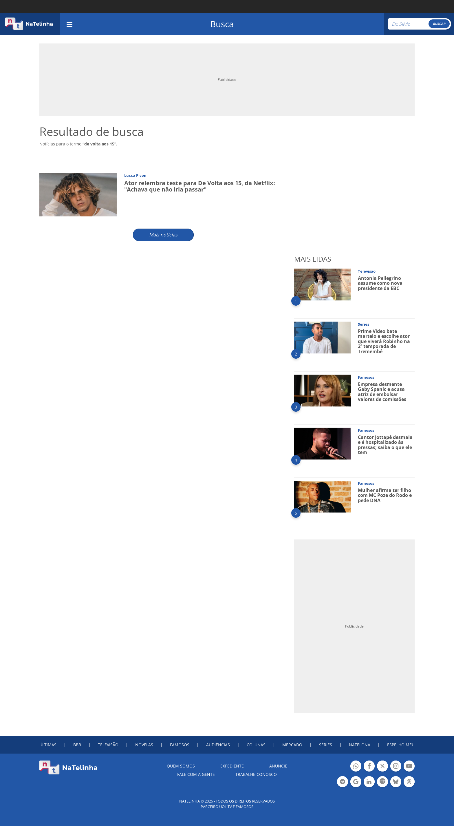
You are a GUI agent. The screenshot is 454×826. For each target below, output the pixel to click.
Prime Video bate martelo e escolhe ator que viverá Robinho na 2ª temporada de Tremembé (384, 341)
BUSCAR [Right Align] (439, 23)
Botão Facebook (369, 767)
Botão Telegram (342, 782)
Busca (222, 24)
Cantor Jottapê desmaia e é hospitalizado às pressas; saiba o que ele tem (385, 445)
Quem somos (181, 766)
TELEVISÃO (108, 744)
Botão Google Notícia (355, 782)
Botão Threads (409, 782)
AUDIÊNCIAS (218, 744)
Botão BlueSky (395, 782)
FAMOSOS (179, 744)
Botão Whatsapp (355, 767)
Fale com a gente (196, 774)
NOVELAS (144, 744)
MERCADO (292, 744)
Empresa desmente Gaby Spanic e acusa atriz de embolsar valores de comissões (382, 392)
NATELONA (359, 744)
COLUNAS (256, 744)
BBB (77, 744)
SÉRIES (325, 744)
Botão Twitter (382, 767)
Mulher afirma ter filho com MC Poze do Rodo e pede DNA (385, 495)
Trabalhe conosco (256, 774)
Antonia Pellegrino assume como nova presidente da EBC (380, 283)
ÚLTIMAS (47, 744)
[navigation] (69, 24)
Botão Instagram (395, 767)
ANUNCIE (278, 766)
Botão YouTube (409, 767)
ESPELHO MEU (401, 744)
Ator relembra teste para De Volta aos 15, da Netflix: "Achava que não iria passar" (199, 186)
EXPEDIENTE (232, 766)
